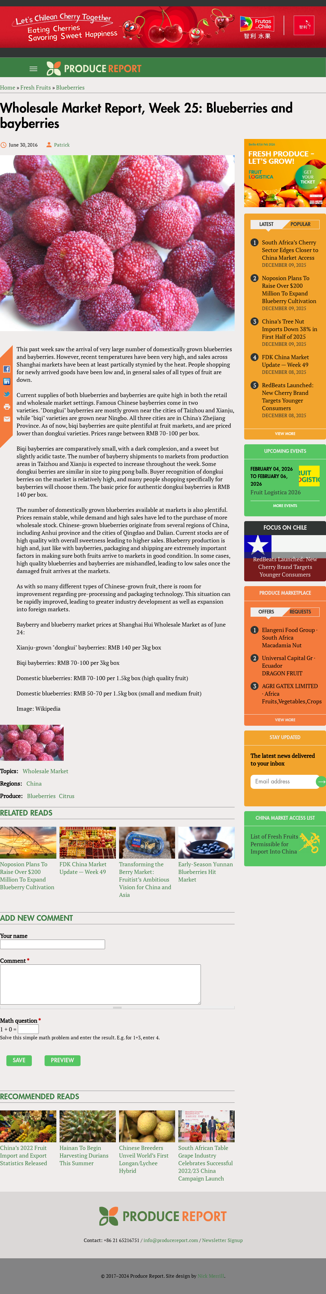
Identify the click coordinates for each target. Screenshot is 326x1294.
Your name (13, 936)
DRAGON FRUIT (282, 673)
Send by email (7, 419)
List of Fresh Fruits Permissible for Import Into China (274, 843)
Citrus (66, 796)
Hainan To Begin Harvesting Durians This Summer (84, 1155)
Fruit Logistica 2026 (276, 492)
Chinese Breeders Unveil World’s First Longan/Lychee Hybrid (144, 1159)
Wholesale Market (45, 771)
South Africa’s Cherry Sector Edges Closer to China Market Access (290, 249)
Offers (266, 612)
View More (285, 720)
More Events (285, 506)
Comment (14, 960)
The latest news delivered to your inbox (283, 759)
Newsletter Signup (222, 1240)
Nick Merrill (211, 1276)
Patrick (62, 145)
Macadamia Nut (282, 645)
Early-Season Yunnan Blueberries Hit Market (205, 871)
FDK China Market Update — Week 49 (83, 868)
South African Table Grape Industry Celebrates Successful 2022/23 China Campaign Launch (205, 1163)
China (34, 783)
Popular (300, 224)
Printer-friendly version (7, 407)
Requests (300, 612)
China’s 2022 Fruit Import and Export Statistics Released (23, 1155)
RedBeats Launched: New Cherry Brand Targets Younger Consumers (288, 396)
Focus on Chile (285, 528)
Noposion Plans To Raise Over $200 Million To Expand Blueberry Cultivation (27, 875)
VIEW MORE (285, 434)
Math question (20, 1020)
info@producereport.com (171, 1240)
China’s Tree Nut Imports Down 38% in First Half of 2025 (289, 328)
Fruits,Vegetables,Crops (292, 701)
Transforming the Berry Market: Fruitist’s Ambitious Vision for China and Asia (145, 879)
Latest (266, 224)
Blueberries (41, 796)
